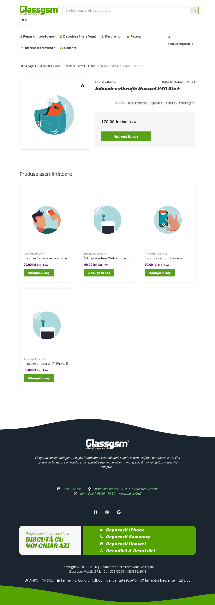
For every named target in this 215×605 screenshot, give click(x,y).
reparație (156, 103)
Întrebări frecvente (40, 48)
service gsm (186, 103)
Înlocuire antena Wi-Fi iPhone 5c (107, 258)
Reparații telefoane (38, 36)
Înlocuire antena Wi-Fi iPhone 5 (46, 363)
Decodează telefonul (79, 36)
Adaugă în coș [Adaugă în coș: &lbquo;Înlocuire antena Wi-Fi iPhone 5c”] (99, 272)
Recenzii (136, 36)
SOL (47, 580)
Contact (70, 48)
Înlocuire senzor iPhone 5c (163, 258)
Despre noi (113, 36)
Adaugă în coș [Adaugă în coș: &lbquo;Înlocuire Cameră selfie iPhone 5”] (39, 272)
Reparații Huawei (49, 66)
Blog (184, 580)
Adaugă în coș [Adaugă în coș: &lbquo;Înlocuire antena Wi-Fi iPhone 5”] (39, 378)
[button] (82, 86)
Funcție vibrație (137, 103)
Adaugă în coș (126, 136)
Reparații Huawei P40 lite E (80, 66)
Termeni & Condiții (74, 580)
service (170, 103)
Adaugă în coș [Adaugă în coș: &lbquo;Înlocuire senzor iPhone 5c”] (160, 272)
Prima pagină (28, 66)
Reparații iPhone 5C (95, 254)
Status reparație (180, 44)
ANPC (31, 580)
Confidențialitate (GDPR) (115, 580)
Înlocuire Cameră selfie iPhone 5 (46, 258)
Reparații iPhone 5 (34, 254)
